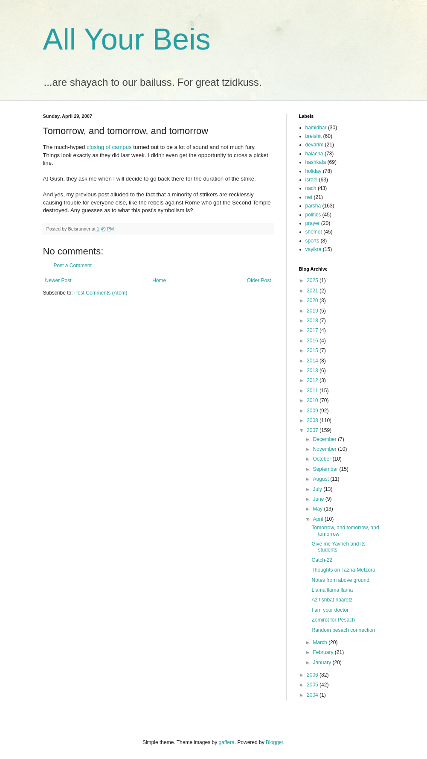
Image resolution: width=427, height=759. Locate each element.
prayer (312, 223)
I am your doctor (330, 610)
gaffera (226, 742)
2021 (313, 291)
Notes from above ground (340, 580)
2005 (313, 685)
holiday (313, 171)
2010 (313, 400)
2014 (313, 361)
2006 (313, 675)
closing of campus (109, 147)
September (326, 469)
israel (311, 180)
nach (311, 188)
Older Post (259, 280)
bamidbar (316, 128)
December (325, 439)
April (318, 519)
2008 (313, 420)
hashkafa (315, 162)
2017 (313, 330)
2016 (313, 341)
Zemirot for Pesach (332, 620)
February (323, 652)
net (309, 197)
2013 (313, 371)
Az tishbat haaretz (331, 600)
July (318, 489)
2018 (313, 321)
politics (313, 215)
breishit (313, 136)
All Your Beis (127, 39)
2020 (313, 301)
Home (159, 280)
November (325, 449)
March (320, 642)
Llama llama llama (332, 590)
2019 (313, 311)
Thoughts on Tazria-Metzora (343, 570)
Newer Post (58, 280)
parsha (313, 206)
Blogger (274, 742)
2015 (313, 350)
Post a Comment (73, 266)
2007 (313, 430)
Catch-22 (321, 560)
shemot (313, 232)
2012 (313, 380)
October (322, 459)
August (321, 479)
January (322, 663)
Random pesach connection (343, 630)
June (319, 499)
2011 (313, 391)
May (318, 509)
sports (312, 241)
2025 (313, 280)
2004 (313, 695)
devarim (314, 145)
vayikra (313, 249)
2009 (313, 411)
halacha (314, 154)
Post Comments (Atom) (101, 293)
